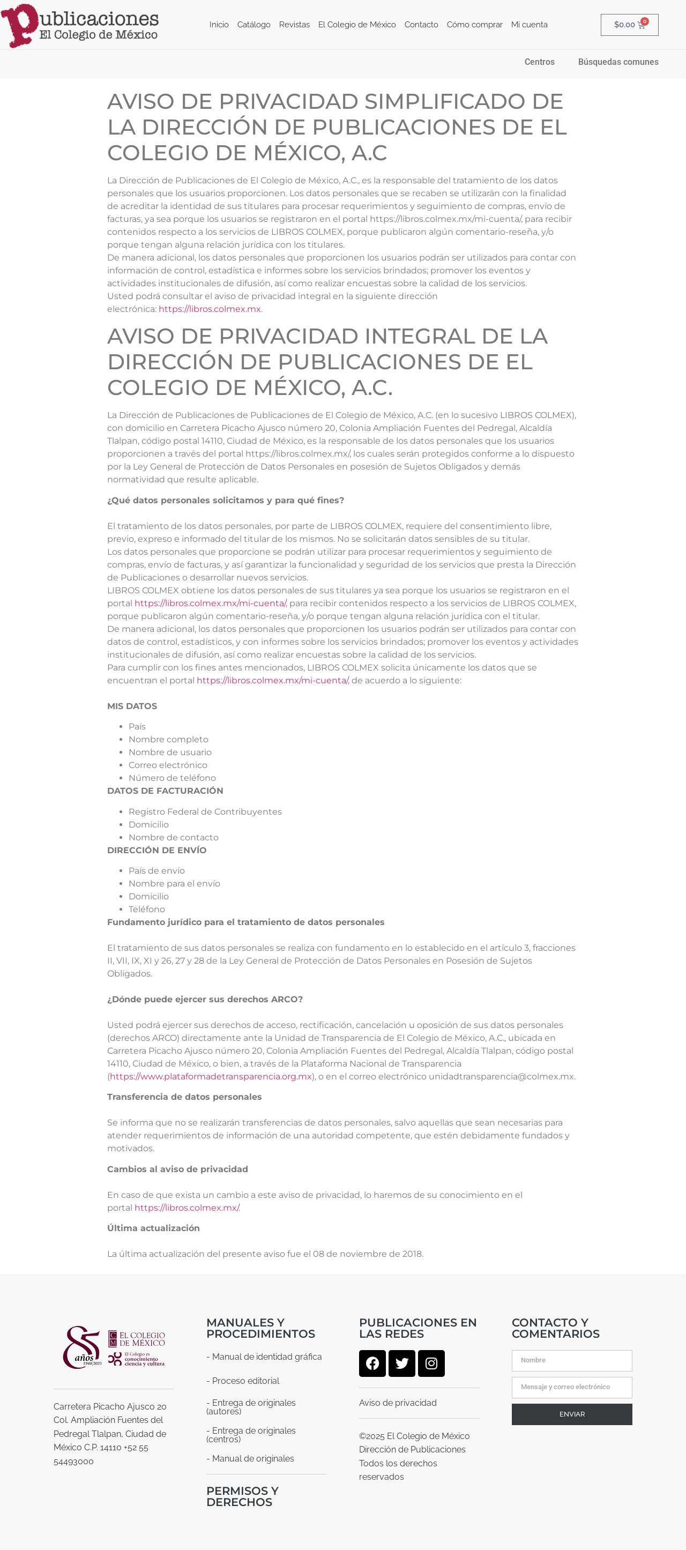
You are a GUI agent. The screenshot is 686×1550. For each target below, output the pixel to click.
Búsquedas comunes (618, 61)
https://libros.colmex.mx (210, 308)
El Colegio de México (357, 24)
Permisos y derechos (242, 1496)
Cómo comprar (475, 24)
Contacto (421, 24)
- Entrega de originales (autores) (251, 1406)
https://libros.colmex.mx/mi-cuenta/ (210, 603)
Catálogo (254, 24)
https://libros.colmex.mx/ (186, 1207)
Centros (540, 61)
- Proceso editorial (242, 1380)
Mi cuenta (529, 24)
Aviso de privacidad (398, 1402)
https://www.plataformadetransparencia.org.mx (211, 1076)
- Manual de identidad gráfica (264, 1356)
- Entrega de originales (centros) (251, 1434)
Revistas (294, 24)
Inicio (219, 24)
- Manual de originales (250, 1458)
